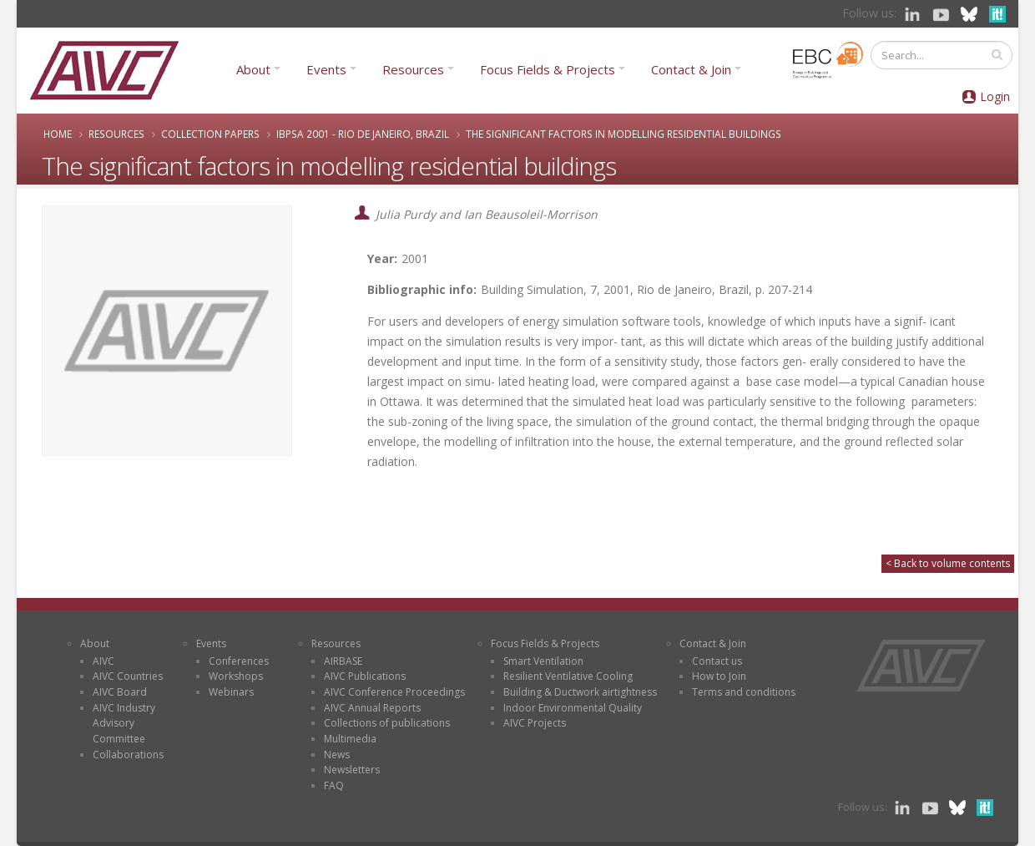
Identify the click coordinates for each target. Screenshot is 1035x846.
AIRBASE (343, 661)
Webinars (231, 692)
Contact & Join (691, 69)
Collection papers (210, 133)
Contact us (717, 661)
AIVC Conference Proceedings (394, 692)
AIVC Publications (365, 676)
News (337, 754)
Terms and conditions (743, 692)
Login (995, 96)
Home (57, 133)
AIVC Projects (534, 723)
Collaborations (128, 754)
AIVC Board (120, 692)
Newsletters (352, 769)
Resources (413, 69)
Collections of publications (387, 723)
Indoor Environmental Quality (572, 708)
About (253, 69)
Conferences (239, 661)
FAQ (334, 785)
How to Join (719, 676)
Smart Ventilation (543, 661)
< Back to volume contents (948, 563)
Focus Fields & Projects (547, 69)
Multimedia (350, 739)
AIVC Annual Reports (372, 708)
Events (326, 69)
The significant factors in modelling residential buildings (623, 133)
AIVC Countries (128, 676)
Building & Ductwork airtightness (580, 692)
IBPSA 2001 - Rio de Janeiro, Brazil (362, 133)
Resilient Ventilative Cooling (568, 676)
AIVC (103, 661)
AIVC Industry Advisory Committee (124, 723)
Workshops (236, 676)
